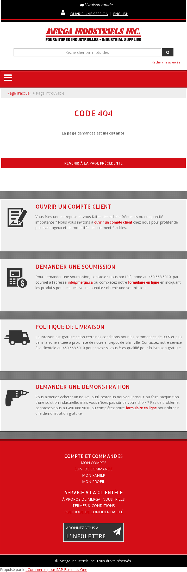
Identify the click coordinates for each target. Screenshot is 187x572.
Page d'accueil (19, 93)
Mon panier (93, 475)
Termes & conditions (93, 505)
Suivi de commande (93, 468)
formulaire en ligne (143, 282)
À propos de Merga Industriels (93, 499)
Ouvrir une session (89, 13)
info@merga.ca (80, 282)
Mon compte (93, 462)
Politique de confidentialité (93, 511)
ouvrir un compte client (113, 222)
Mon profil (93, 481)
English (120, 13)
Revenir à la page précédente (93, 163)
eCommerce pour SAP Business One (56, 569)
